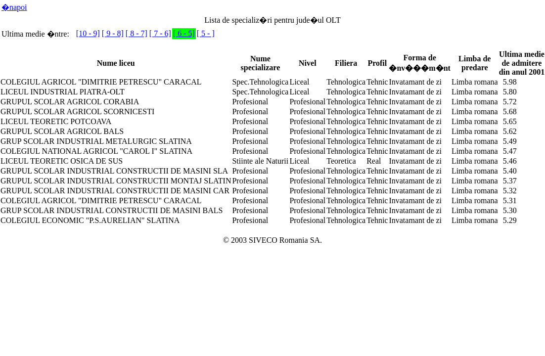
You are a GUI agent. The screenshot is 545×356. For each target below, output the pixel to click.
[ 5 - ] (206, 33)
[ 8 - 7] (136, 33)
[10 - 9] (88, 33)
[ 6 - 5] (184, 33)
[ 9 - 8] (113, 33)
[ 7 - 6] (160, 33)
